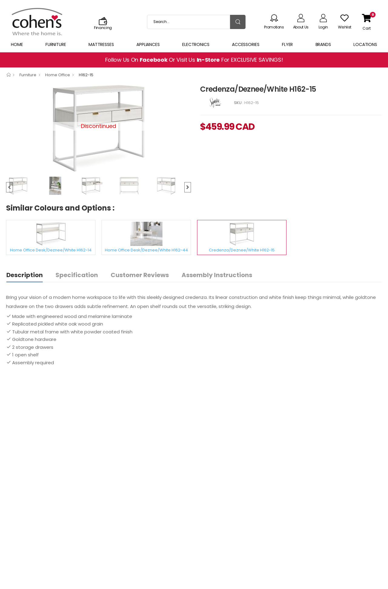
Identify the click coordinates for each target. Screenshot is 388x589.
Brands (323, 44)
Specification (76, 275)
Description (24, 275)
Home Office (57, 75)
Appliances (148, 44)
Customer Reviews (140, 275)
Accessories (245, 44)
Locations (365, 44)
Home (17, 44)
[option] (24, 186)
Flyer (287, 44)
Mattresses (101, 44)
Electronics (195, 44)
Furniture (55, 44)
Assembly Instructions (217, 275)
